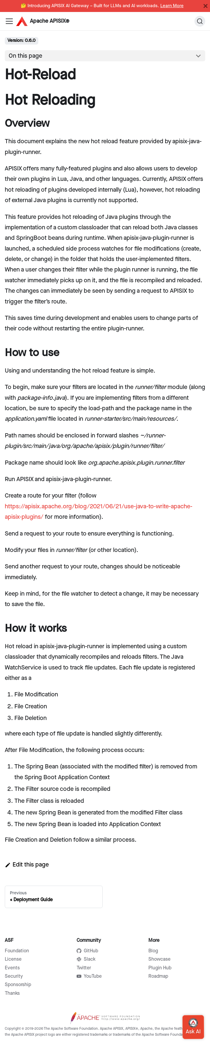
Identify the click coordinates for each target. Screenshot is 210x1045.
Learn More (172, 6)
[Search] (199, 21)
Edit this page (27, 864)
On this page (25, 56)
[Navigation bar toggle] (9, 21)
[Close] (205, 6)
